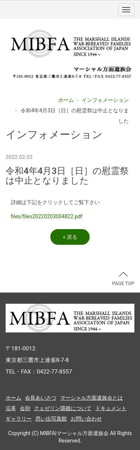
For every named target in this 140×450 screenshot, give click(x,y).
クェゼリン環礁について (62, 408)
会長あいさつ (40, 398)
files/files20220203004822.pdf (47, 216)
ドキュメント (111, 408)
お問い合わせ (86, 419)
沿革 (11, 408)
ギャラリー (19, 419)
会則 (25, 408)
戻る (70, 237)
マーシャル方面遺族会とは (91, 398)
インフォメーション (105, 100)
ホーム (66, 100)
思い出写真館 (51, 419)
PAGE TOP (123, 279)
